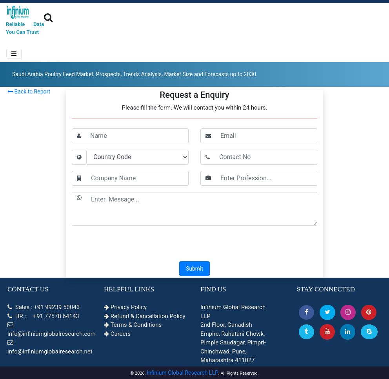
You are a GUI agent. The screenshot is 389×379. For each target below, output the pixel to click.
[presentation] (194, 244)
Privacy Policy (125, 307)
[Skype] (369, 331)
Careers (117, 333)
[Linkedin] (347, 331)
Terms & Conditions (133, 324)
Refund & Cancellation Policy (144, 316)
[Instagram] (348, 312)
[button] (306, 312)
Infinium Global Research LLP (182, 373)
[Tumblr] (306, 331)
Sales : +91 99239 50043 (43, 307)
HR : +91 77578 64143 (43, 316)
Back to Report (28, 91)
